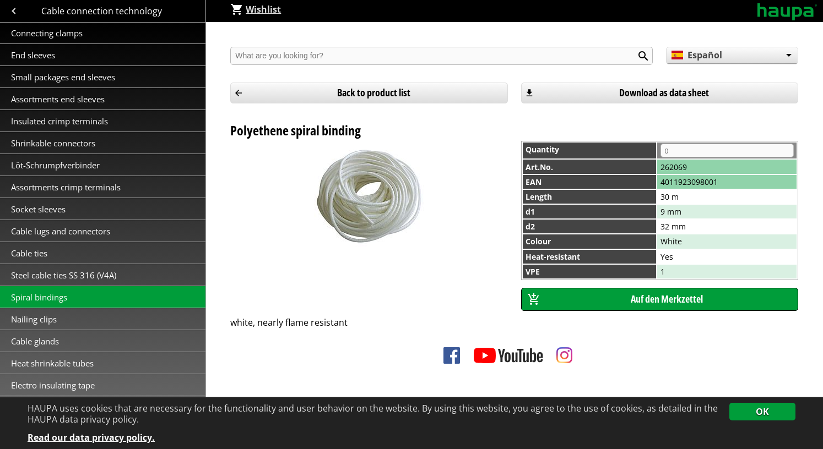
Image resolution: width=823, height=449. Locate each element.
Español (696, 55)
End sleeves (33, 55)
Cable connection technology (102, 11)
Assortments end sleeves (58, 99)
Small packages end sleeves (63, 77)
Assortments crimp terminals (66, 187)
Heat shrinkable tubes (52, 363)
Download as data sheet (664, 92)
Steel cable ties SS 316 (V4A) (63, 275)
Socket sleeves (39, 209)
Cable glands (35, 341)
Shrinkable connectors (53, 143)
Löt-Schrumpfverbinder (55, 165)
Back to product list (373, 92)
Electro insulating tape (53, 385)
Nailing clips (34, 319)
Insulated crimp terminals (60, 121)
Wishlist (255, 9)
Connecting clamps (47, 33)
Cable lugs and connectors (61, 231)
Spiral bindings (39, 297)
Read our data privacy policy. (91, 437)
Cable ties (29, 253)
